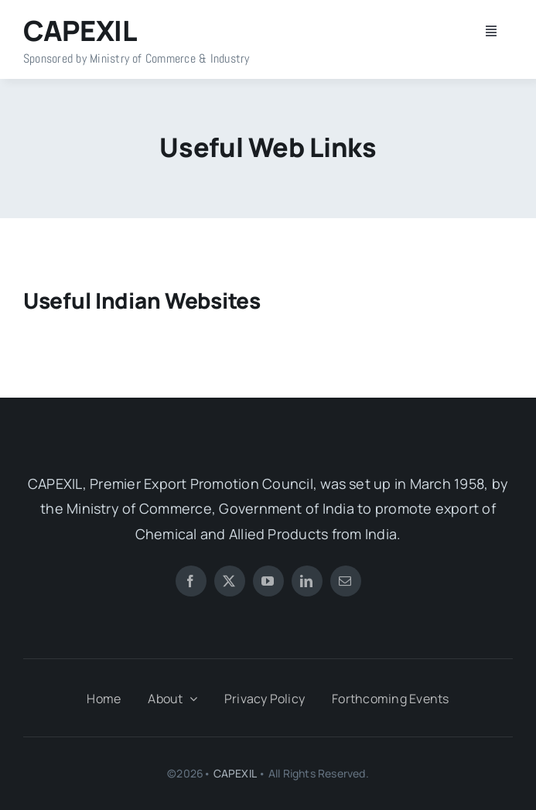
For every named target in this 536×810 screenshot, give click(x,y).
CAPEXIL (234, 773)
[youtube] (268, 581)
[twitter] (229, 581)
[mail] (345, 581)
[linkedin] (307, 581)
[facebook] (191, 581)
